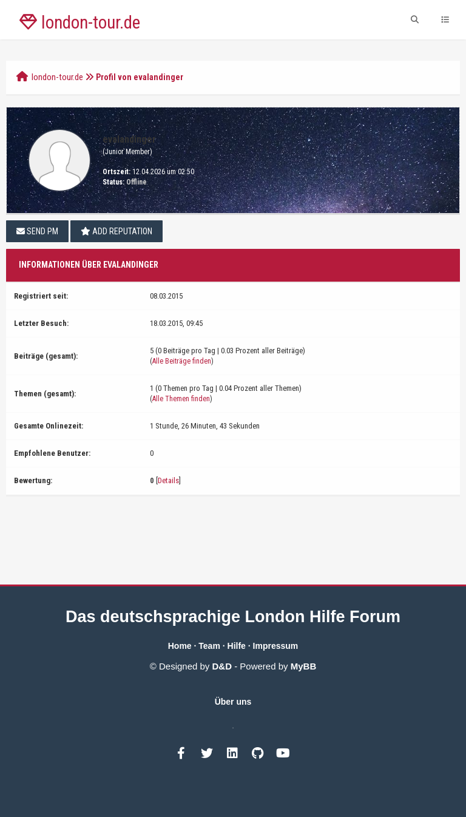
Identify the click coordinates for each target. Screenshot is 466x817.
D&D (222, 666)
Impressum (276, 646)
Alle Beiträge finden (181, 361)
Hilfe (237, 646)
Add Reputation (116, 231)
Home (180, 646)
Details (168, 480)
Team (209, 646)
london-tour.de (57, 77)
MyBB (304, 666)
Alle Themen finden (181, 399)
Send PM (37, 231)
